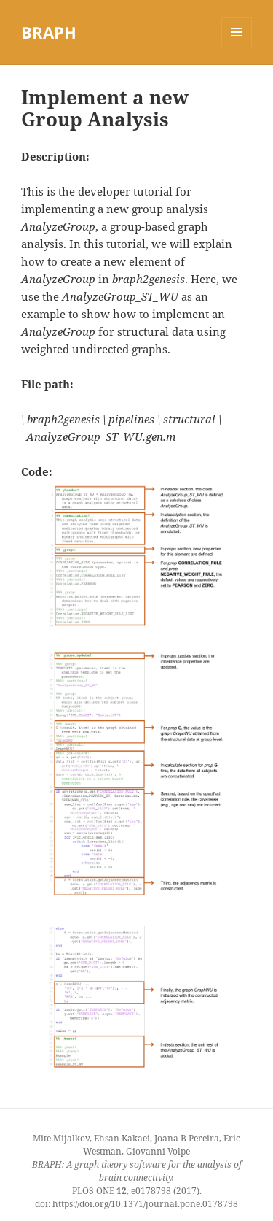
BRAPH (48, 32)
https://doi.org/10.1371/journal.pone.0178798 (145, 1204)
